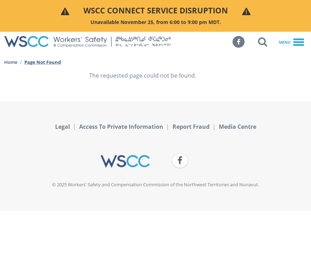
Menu (291, 42)
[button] (262, 42)
